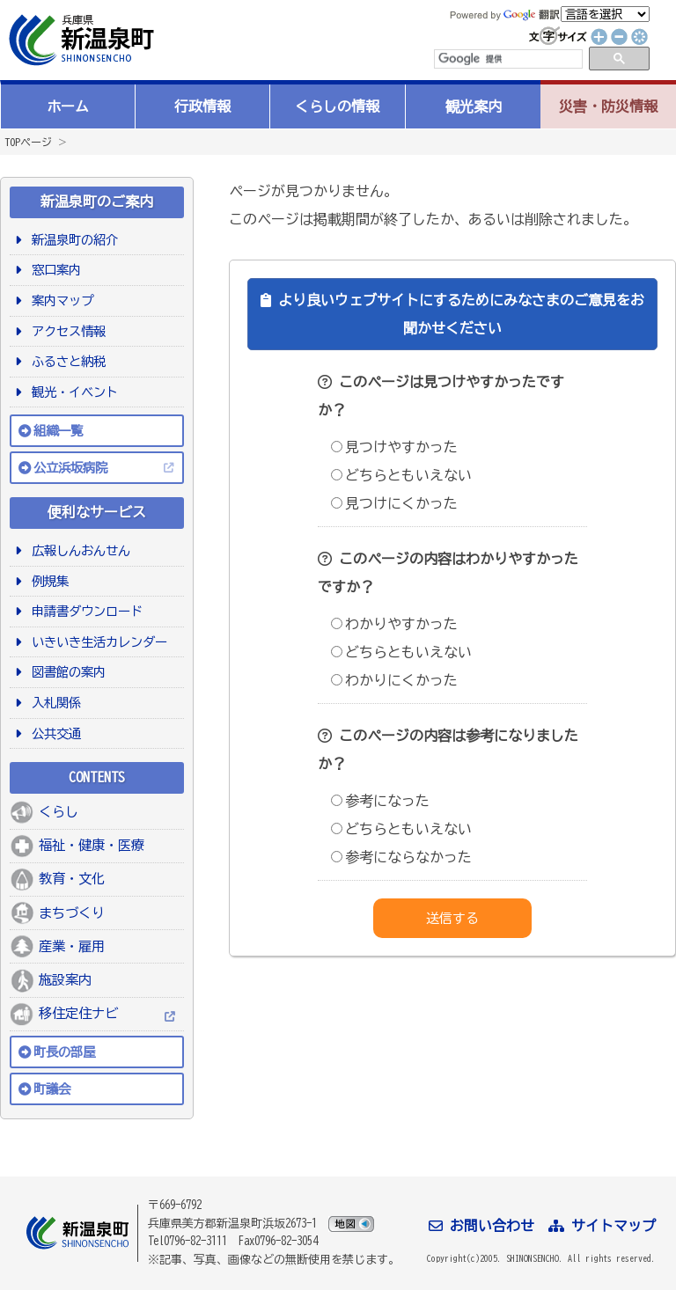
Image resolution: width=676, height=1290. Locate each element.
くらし (58, 811)
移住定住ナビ (78, 1013)
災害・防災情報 (608, 106)
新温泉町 (79, 40)
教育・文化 (72, 878)
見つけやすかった (394, 447)
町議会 (51, 1089)
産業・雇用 (72, 946)
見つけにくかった (394, 503)
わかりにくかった (394, 680)
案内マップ (59, 300)
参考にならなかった (401, 857)
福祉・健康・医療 (91, 845)
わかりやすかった (394, 624)
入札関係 (53, 702)
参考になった (380, 801)
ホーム (68, 106)
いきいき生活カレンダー (96, 642)
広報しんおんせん (78, 550)
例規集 (47, 581)
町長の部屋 (64, 1052)
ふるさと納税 (66, 361)
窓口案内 (53, 269)
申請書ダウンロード (84, 611)
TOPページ (28, 141)
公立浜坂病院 (70, 467)
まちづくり (72, 913)
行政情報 (202, 106)
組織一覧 (58, 430)
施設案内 (65, 979)
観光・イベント (72, 392)
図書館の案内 (66, 671)
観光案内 (473, 106)
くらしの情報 (337, 106)
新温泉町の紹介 (72, 239)
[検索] (507, 59)
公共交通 (53, 733)
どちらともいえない (401, 475)
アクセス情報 (66, 331)
